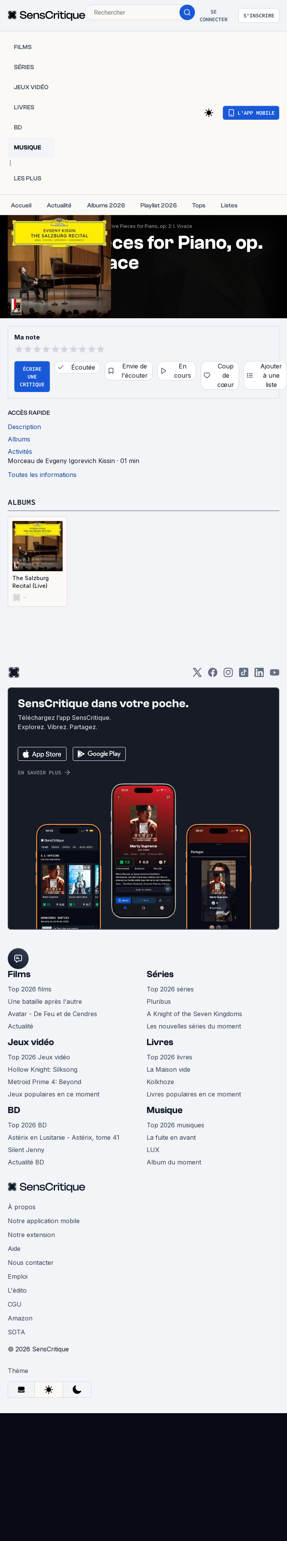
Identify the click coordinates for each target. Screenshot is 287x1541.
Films (19, 974)
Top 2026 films (29, 989)
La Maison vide (168, 1069)
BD (14, 1110)
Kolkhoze (160, 1082)
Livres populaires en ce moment (194, 1094)
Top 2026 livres (169, 1057)
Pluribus (159, 1001)
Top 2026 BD (27, 1125)
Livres (160, 1042)
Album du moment (174, 1162)
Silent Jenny (26, 1150)
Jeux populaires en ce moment (53, 1094)
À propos (22, 1207)
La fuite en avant (171, 1137)
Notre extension (31, 1235)
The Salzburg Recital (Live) (30, 582)
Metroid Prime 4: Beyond (44, 1082)
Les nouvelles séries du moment (194, 1026)
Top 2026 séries (170, 989)
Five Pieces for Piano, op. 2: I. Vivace (150, 226)
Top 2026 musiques (175, 1125)
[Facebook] (212, 675)
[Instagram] (228, 675)
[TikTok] (243, 675)
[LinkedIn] (259, 675)
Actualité (20, 1026)
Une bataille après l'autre (45, 1001)
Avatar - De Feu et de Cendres (52, 1014)
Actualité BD (26, 1162)
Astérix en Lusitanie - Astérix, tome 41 (64, 1137)
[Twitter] (197, 675)
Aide (14, 1248)
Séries (160, 974)
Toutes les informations (42, 475)
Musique (165, 1110)
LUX (153, 1150)
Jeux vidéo (31, 1042)
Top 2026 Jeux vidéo (39, 1057)
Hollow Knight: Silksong (42, 1069)
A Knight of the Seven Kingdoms (194, 1014)
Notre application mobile (44, 1221)
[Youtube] (274, 675)
